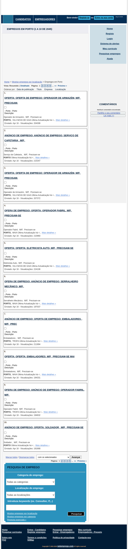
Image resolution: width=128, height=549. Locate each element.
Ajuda (110, 58)
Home (7, 82)
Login (110, 38)
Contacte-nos (84, 537)
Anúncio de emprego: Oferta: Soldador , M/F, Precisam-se (44, 427)
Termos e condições (36, 537)
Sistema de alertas (109, 43)
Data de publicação (25, 89)
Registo (110, 33)
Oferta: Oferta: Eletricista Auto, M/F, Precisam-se (39, 248)
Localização (60, 89)
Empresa (48, 89)
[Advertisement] (45, 56)
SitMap (30, 540)
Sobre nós (7, 537)
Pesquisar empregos (109, 53)
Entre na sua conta (104, 18)
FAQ (4, 540)
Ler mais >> (109, 115)
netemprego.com (65, 546)
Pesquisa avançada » (16, 520)
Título (39, 89)
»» (55, 86)
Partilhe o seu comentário (109, 113)
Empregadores (45, 19)
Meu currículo (110, 48)
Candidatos (23, 19)
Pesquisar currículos (12, 532)
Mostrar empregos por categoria (21, 516)
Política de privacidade (63, 537)
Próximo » (62, 86)
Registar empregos (36, 532)
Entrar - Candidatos (36, 530)
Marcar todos (11, 457)
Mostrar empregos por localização (27, 82)
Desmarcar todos (26, 457)
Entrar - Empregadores (63, 532)
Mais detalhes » (63, 120)
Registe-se (84, 18)
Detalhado (24, 86)
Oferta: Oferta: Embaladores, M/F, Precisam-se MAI (39, 356)
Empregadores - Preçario (90, 532)
